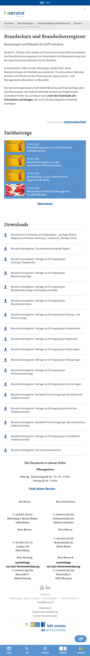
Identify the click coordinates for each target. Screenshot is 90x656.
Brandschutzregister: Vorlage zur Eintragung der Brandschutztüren (38, 302)
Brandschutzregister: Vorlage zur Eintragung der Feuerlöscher (45, 328)
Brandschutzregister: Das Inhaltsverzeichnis (36, 450)
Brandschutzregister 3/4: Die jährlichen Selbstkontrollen (49, 149)
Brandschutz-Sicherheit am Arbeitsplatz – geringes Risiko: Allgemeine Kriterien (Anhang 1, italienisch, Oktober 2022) (44, 236)
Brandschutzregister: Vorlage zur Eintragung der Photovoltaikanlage (38, 372)
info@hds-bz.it (45, 602)
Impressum (45, 608)
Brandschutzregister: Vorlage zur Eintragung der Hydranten (44, 339)
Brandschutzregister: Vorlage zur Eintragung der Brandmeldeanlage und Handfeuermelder (38, 288)
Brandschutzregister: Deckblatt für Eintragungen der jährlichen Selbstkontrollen (46, 396)
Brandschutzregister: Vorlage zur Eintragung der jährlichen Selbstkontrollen (44, 410)
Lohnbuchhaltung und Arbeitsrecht (53, 23)
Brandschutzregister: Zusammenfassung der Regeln (40, 248)
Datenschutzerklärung (45, 612)
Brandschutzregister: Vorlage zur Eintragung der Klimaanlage (45, 359)
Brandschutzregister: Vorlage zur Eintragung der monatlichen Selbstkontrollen (45, 438)
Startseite (9, 23)
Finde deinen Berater (42, 489)
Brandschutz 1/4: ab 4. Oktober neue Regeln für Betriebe (47, 178)
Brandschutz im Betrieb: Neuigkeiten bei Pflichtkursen (48, 193)
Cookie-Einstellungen (45, 616)
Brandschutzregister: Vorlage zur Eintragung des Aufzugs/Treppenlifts (38, 261)
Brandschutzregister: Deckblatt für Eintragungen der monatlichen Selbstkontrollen (48, 424)
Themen (78, 23)
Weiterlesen (45, 204)
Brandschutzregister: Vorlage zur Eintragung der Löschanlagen (46, 384)
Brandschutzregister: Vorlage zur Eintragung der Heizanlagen (45, 349)
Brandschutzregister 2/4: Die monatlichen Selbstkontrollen (44, 164)
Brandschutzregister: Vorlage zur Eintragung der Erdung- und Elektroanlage (45, 316)
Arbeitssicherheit (75, 122)
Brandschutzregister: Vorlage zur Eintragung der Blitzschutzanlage (38, 274)
